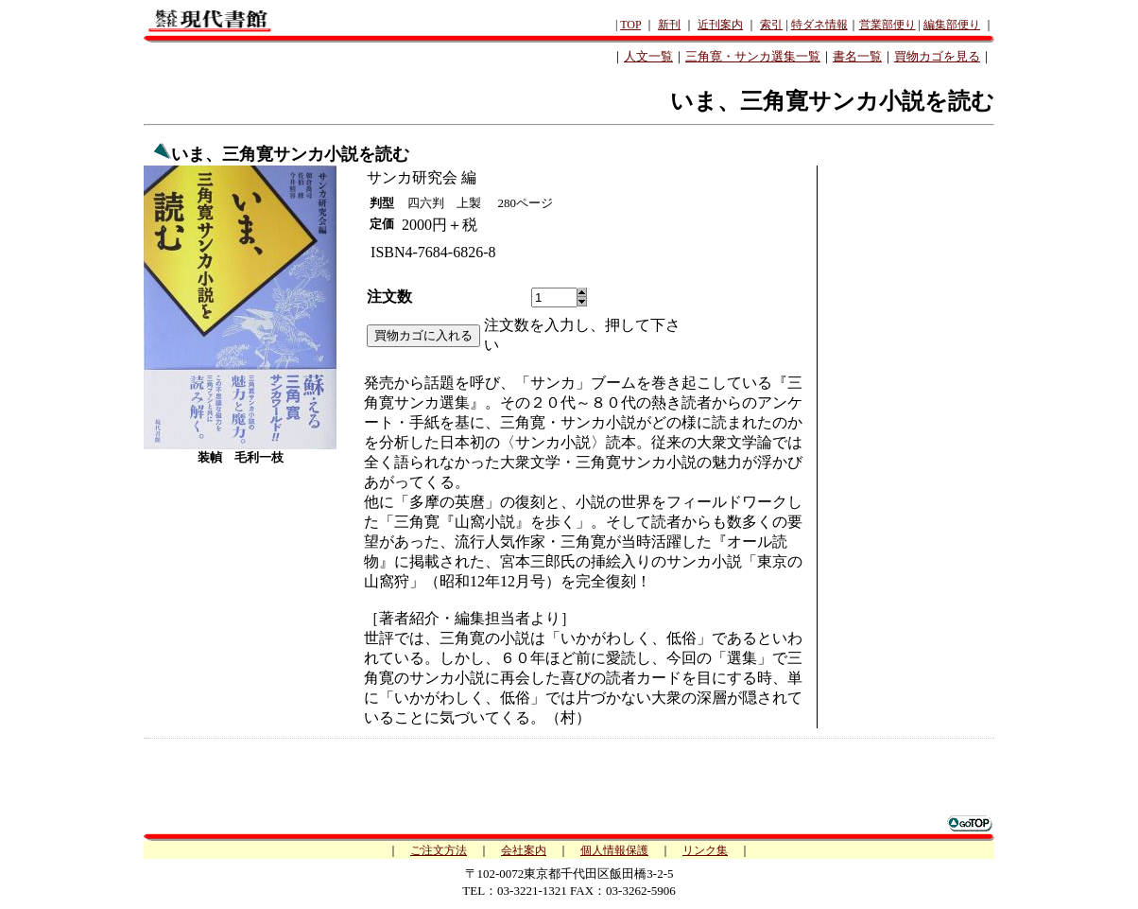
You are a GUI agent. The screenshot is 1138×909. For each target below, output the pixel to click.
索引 (771, 24)
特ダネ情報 (819, 24)
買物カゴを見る (937, 56)
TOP (630, 24)
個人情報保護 (614, 850)
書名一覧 (857, 56)
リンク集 (705, 850)
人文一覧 (648, 56)
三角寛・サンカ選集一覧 (752, 56)
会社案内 (523, 850)
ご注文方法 (438, 850)
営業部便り (887, 24)
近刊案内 (720, 24)
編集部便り (951, 24)
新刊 (669, 24)
